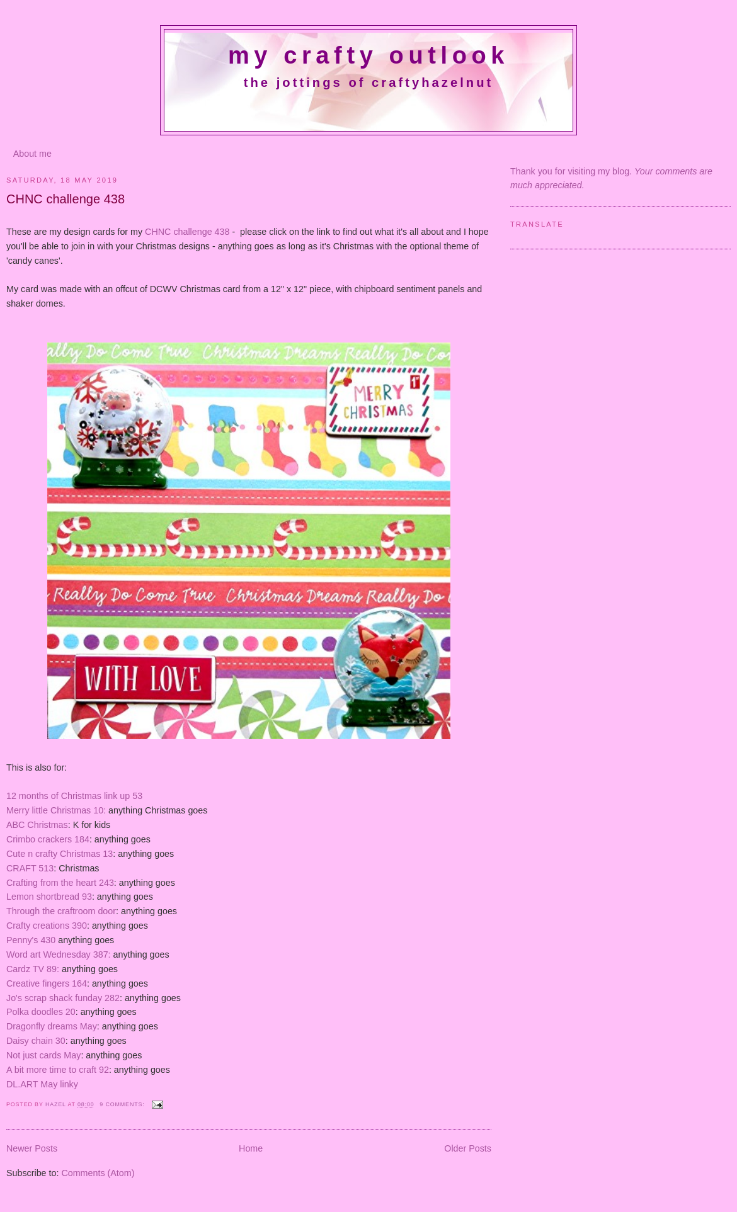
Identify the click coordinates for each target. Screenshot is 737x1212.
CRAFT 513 (30, 868)
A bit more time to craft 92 (57, 1070)
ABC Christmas (37, 825)
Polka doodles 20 (41, 1012)
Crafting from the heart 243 (60, 883)
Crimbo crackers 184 (47, 839)
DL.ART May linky (42, 1084)
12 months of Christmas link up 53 (74, 796)
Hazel (56, 1104)
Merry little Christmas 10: (56, 810)
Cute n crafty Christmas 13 (59, 854)
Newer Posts (31, 1148)
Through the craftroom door (61, 911)
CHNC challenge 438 (65, 199)
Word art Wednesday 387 (57, 954)
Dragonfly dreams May (51, 1026)
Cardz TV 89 (31, 969)
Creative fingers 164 (46, 983)
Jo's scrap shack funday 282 (63, 998)
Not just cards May (43, 1055)
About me (32, 154)
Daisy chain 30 (36, 1041)
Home (251, 1148)
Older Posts (467, 1148)
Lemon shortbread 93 (49, 897)
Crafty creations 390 (46, 925)
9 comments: (123, 1104)
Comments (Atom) (97, 1173)
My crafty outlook (368, 55)
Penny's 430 (30, 940)
